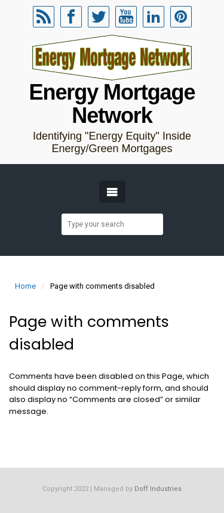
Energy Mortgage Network (112, 104)
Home (25, 286)
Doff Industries (158, 489)
